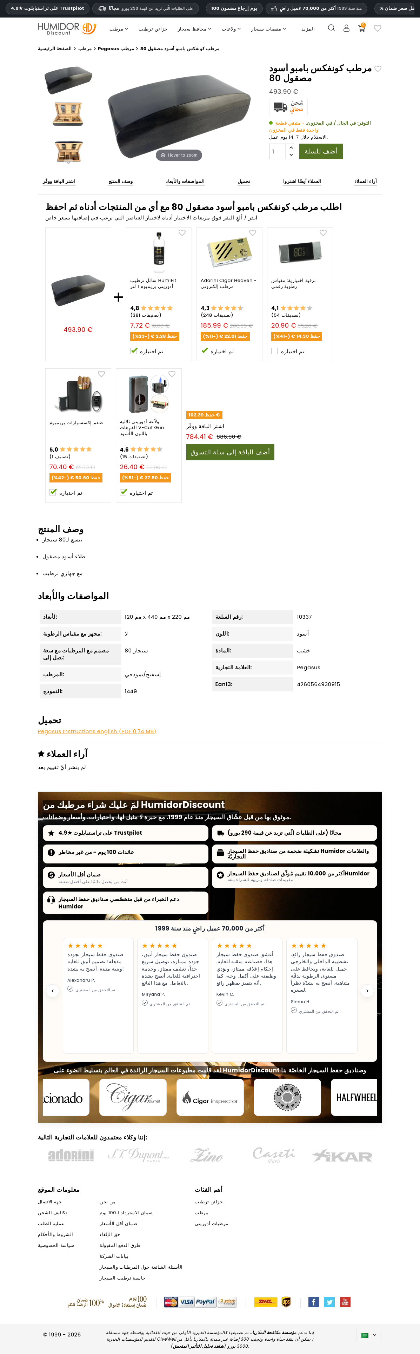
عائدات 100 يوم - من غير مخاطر (96, 852)
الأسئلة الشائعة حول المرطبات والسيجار (141, 1267)
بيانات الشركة (114, 1256)
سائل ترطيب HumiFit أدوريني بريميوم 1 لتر (153, 284)
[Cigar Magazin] (287, 1097)
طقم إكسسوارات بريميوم (76, 423)
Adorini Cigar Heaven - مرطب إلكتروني (228, 284)
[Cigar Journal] (133, 1097)
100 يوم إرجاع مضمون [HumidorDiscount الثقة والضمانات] (234, 8)
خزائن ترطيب (209, 1201)
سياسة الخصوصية (56, 1245)
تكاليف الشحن (52, 1212)
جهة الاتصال (50, 1201)
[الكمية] (277, 151)
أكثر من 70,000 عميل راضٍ (321, 8)
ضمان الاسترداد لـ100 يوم (126, 1212)
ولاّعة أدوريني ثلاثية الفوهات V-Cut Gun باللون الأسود (142, 428)
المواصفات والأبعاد (185, 181)
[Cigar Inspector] (210, 1097)
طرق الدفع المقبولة (120, 1245)
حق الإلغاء (110, 1234)
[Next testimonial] (367, 991)
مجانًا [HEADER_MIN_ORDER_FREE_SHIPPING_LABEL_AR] (146, 8)
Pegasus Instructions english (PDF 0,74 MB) (97, 731)
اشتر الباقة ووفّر (59, 181)
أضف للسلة (321, 151)
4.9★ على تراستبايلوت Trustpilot (47, 8)
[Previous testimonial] (52, 991)
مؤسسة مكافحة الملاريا (274, 1332)
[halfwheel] (364, 1097)
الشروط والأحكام (55, 1234)
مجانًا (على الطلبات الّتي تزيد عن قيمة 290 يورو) (285, 832)
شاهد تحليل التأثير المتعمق (198, 1346)
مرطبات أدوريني (211, 1223)
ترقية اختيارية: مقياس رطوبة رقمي (293, 284)
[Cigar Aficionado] (55, 1097)
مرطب (201, 1212)
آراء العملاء (365, 181)
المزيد (308, 29)
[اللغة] (368, 1335)
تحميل (244, 181)
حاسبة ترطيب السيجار (122, 1278)
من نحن (107, 1201)
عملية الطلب (51, 1223)
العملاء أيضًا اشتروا (302, 181)
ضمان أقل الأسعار (80, 874)
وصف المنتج (120, 181)
